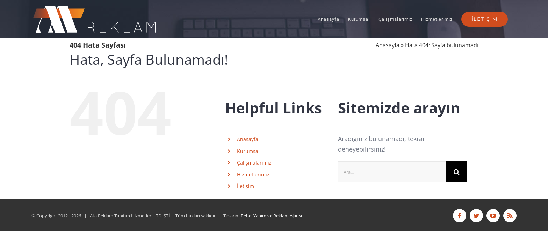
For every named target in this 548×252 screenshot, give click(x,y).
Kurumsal (248, 151)
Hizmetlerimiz (253, 174)
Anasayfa (387, 45)
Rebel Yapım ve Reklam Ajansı (271, 215)
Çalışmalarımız (254, 162)
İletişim (245, 186)
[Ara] (456, 171)
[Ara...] (392, 171)
